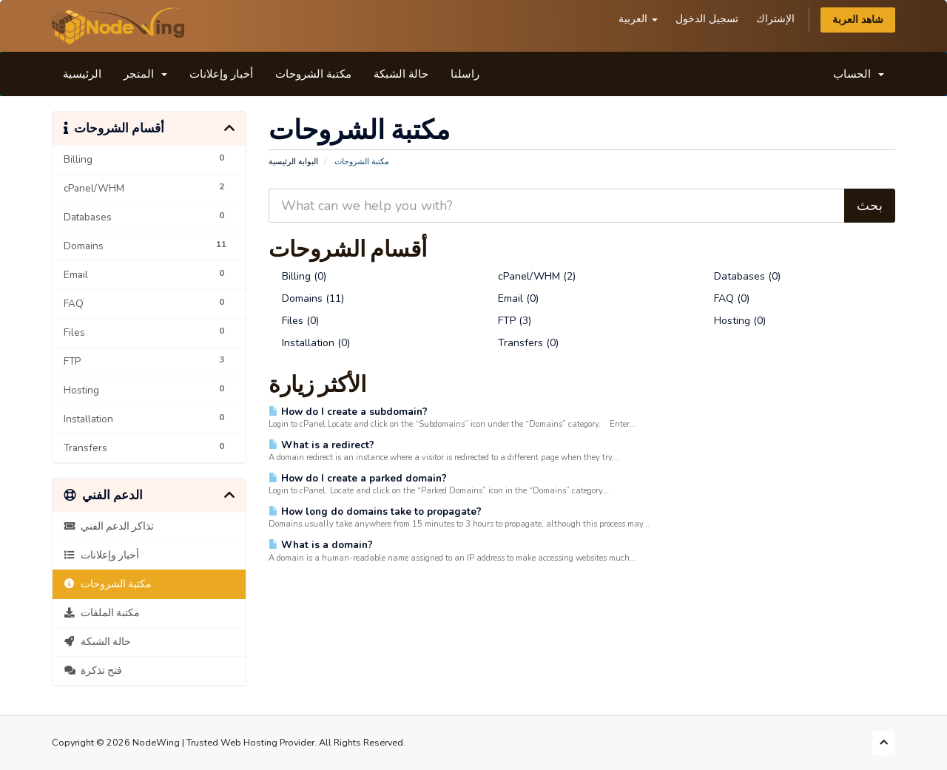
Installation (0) (309, 343)
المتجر (145, 74)
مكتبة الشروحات (313, 74)
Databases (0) (741, 276)
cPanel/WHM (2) (530, 276)
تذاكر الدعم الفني (109, 526)
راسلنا (465, 74)
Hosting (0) (733, 321)
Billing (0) (297, 276)
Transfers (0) (522, 343)
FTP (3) (508, 321)
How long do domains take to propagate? (375, 511)
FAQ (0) (725, 298)
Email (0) (512, 298)
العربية (638, 19)
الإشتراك (775, 19)
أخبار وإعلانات (221, 74)
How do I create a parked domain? (358, 478)
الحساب (858, 74)
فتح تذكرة (93, 670)
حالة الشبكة (401, 74)
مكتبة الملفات (102, 613)
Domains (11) (306, 298)
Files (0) (294, 321)
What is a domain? (321, 545)
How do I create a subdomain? (348, 412)
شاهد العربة (857, 20)
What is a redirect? (321, 445)
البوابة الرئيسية (293, 161)
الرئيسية (82, 74)
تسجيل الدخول (706, 19)
